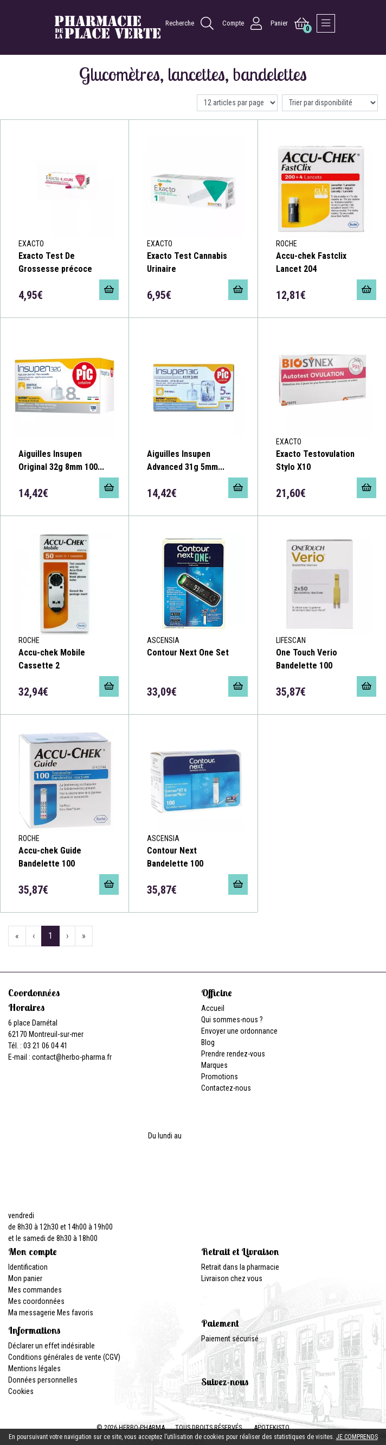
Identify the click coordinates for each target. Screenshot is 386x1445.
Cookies (21, 1391)
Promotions (219, 1076)
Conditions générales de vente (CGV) (64, 1357)
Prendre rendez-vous (233, 1053)
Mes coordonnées (36, 1301)
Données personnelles (43, 1380)
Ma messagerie (31, 1312)
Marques (214, 1065)
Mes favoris (75, 1312)
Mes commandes (35, 1289)
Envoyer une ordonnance (239, 1031)
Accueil (212, 1008)
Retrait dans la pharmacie (240, 1267)
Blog (208, 1042)
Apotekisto (272, 1427)
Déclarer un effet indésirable (51, 1345)
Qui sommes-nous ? (232, 1019)
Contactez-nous (226, 1088)
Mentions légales (34, 1368)
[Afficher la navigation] (326, 23)
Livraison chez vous (231, 1278)
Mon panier (25, 1278)
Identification (28, 1267)
